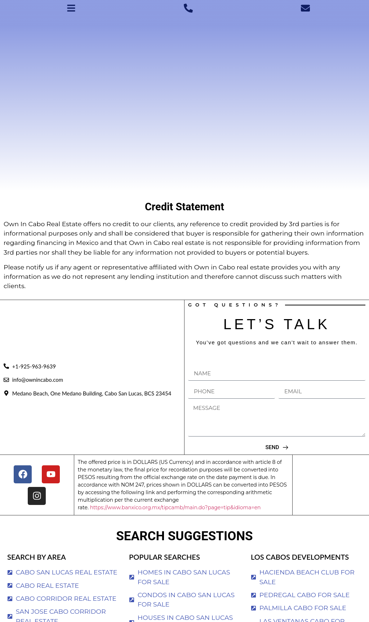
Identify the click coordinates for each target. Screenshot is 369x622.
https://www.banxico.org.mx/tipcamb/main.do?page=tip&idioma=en (175, 507)
